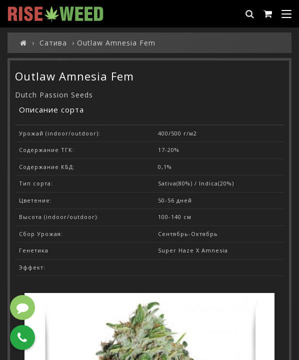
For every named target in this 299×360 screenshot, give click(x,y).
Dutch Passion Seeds (54, 95)
